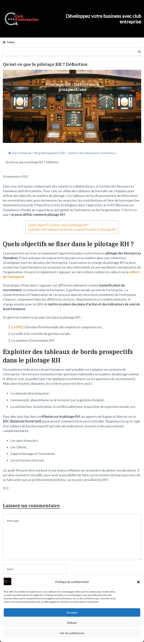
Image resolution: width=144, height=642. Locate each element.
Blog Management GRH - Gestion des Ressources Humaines (74, 153)
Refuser (72, 622)
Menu (10, 42)
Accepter (71, 612)
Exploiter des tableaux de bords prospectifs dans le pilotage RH (72, 229)
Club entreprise (19, 153)
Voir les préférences (72, 633)
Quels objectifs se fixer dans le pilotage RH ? (59, 225)
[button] (138, 582)
